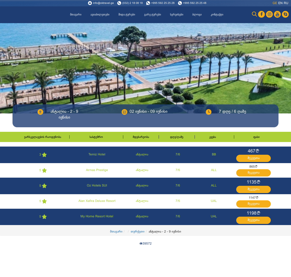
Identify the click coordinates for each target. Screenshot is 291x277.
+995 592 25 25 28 (163, 3)
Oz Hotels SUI (97, 185)
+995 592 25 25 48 (194, 3)
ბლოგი (197, 14)
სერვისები (176, 14)
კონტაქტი (217, 14)
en (280, 3)
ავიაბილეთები (99, 14)
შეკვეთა (253, 158)
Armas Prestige (97, 170)
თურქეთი (138, 231)
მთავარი (75, 14)
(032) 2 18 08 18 (132, 3)
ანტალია (142, 154)
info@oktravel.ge (103, 3)
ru (286, 3)
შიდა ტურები (126, 14)
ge (275, 3)
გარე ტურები (152, 14)
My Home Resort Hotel (96, 216)
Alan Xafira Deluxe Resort (96, 201)
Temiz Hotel (96, 154)
